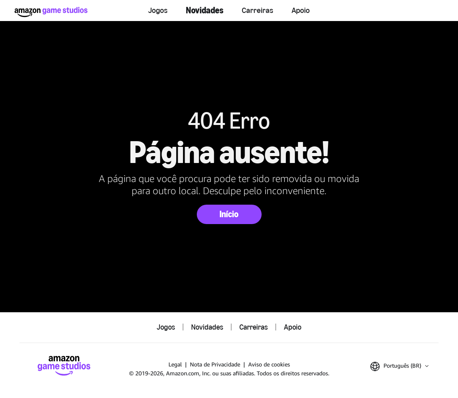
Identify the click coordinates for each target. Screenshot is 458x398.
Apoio (301, 10)
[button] (399, 366)
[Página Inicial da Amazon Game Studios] (51, 12)
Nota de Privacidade (215, 364)
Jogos (158, 10)
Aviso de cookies (269, 364)
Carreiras (257, 10)
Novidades (205, 10)
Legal (175, 364)
